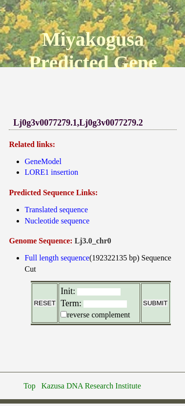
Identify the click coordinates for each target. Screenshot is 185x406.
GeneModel (43, 161)
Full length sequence (56, 258)
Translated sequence (56, 209)
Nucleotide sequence (56, 221)
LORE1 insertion (51, 172)
